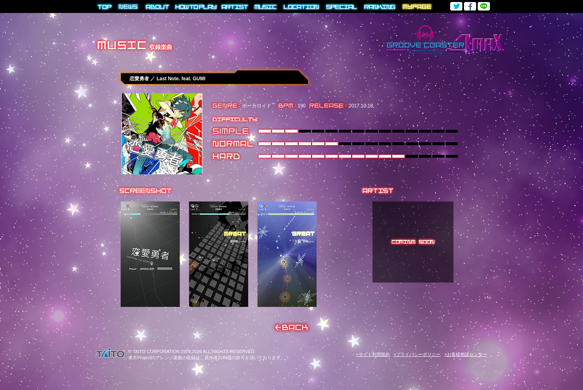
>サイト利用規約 (372, 354)
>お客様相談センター (466, 354)
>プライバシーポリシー (417, 354)
